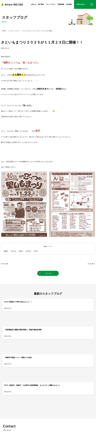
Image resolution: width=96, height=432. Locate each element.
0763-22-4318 (11, 403)
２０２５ (28, 251)
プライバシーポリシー (21, 424)
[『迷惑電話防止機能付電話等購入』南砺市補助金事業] (36, 312)
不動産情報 (60, 4)
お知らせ (33, 4)
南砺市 (6, 251)
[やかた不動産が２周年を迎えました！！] (13, 312)
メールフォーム (71, 380)
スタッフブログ (50, 4)
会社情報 (69, 4)
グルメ (36, 251)
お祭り (21, 251)
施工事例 (41, 4)
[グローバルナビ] (91, 4)
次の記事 (91, 264)
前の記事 (4, 264)
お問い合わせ (81, 4)
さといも (13, 251)
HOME (4, 31)
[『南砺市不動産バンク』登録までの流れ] (59, 312)
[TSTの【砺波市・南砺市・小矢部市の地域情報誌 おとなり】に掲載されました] (82, 312)
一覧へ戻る (48, 273)
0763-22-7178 (11, 405)
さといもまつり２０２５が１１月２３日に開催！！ (39, 31)
